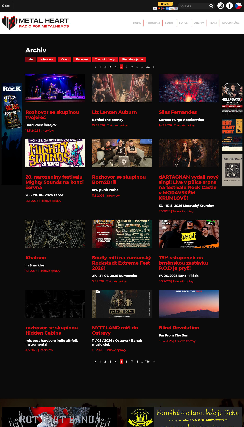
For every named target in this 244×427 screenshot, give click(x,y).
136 (147, 67)
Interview (46, 59)
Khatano (35, 258)
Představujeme (132, 59)
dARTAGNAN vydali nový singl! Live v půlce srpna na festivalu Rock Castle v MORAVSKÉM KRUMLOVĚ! (188, 187)
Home (95, 23)
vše (30, 59)
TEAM (202, 23)
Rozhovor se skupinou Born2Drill (119, 179)
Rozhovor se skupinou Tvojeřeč (52, 114)
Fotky (140, 23)
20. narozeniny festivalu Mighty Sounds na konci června (54, 182)
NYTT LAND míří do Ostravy (115, 330)
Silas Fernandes (178, 112)
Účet (5, 6)
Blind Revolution (179, 328)
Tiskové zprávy (105, 59)
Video (64, 59)
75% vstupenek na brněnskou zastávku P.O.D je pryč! (183, 263)
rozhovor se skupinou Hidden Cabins (51, 330)
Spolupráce (227, 23)
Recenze (82, 59)
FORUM (161, 23)
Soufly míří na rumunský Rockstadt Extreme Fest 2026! (121, 263)
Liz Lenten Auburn (114, 112)
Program (118, 23)
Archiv (182, 23)
